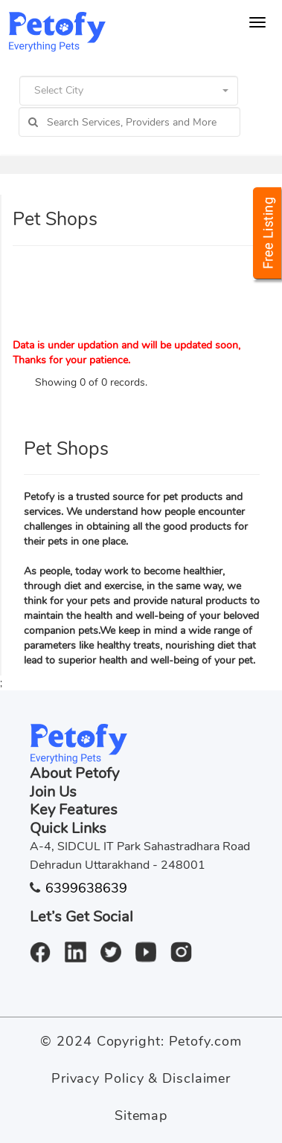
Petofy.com (205, 1041)
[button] (128, 91)
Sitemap (141, 1115)
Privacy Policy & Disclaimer (141, 1078)
